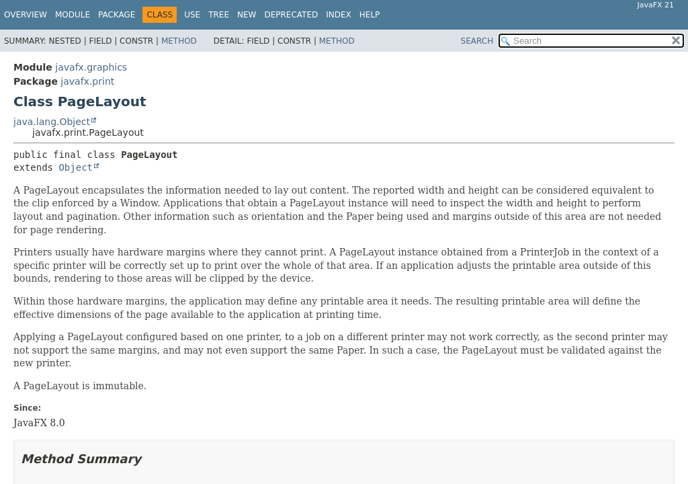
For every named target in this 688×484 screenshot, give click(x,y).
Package (116, 14)
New (246, 14)
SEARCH (477, 41)
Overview (25, 14)
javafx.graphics (91, 67)
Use (192, 14)
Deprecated (291, 14)
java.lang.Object (51, 121)
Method (179, 41)
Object (75, 167)
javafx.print (87, 81)
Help (369, 14)
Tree (218, 14)
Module (72, 14)
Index (338, 14)
